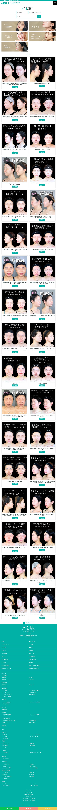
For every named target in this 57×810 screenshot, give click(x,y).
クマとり (4, 679)
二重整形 (4, 677)
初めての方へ (32, 641)
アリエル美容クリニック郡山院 (28, 798)
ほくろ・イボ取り (6, 786)
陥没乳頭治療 (33, 766)
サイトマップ (28, 790)
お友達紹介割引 (32, 659)
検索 (39, 16)
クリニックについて (5, 644)
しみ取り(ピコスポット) (35, 690)
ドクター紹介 (4, 653)
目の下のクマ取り (6, 718)
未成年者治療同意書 (28, 794)
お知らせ (31, 650)
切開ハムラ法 (5, 722)
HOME (2, 641)
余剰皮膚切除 (33, 720)
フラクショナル (33, 692)
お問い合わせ (29, 796)
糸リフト (31, 677)
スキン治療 (5, 690)
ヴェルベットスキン (7, 696)
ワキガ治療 (5, 784)
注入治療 (4, 699)
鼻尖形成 (32, 743)
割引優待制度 (4, 659)
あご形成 (4, 756)
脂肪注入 (4, 726)
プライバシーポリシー (28, 792)
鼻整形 (3, 741)
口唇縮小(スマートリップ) (35, 752)
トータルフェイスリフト (35, 735)
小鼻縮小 (5, 747)
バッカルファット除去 (34, 715)
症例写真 (3, 650)
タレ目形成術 (5, 778)
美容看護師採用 (5, 665)
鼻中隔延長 (5, 745)
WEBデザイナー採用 (6, 668)
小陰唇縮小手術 (6, 764)
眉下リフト (32, 772)
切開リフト (4, 732)
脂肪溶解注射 (6, 704)
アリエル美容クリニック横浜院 (28, 800)
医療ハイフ (31, 685)
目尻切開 (32, 776)
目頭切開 (32, 774)
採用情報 (3, 662)
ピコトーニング (6, 692)
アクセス (31, 644)
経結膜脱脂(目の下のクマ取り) (9, 720)
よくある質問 (32, 656)
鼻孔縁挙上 (32, 745)
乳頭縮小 (32, 764)
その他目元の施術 (6, 770)
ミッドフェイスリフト (34, 736)
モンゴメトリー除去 (7, 768)
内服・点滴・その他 (34, 786)
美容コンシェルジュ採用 (34, 665)
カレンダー (3, 647)
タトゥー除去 (33, 784)
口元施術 (4, 750)
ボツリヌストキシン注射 (35, 702)
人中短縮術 (5, 752)
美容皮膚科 (4, 688)
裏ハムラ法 (32, 722)
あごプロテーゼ (6, 758)
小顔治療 (31, 679)
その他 (3, 781)
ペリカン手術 (5, 738)
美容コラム (31, 653)
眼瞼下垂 (5, 774)
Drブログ (3, 656)
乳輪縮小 (5, 766)
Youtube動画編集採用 (34, 668)
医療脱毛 (4, 685)
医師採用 (31, 662)
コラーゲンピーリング (7, 694)
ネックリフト (5, 736)
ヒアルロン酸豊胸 (34, 768)
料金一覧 (31, 647)
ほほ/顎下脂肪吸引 (7, 715)
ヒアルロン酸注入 (6, 702)
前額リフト (5, 735)
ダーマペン (32, 694)
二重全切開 (5, 772)
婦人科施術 (4, 762)
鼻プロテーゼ (6, 743)
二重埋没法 (4, 709)
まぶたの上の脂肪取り (7, 776)
